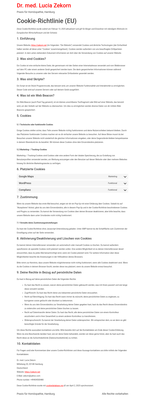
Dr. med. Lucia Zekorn (44, 5)
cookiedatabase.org (54, 385)
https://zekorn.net (39, 45)
